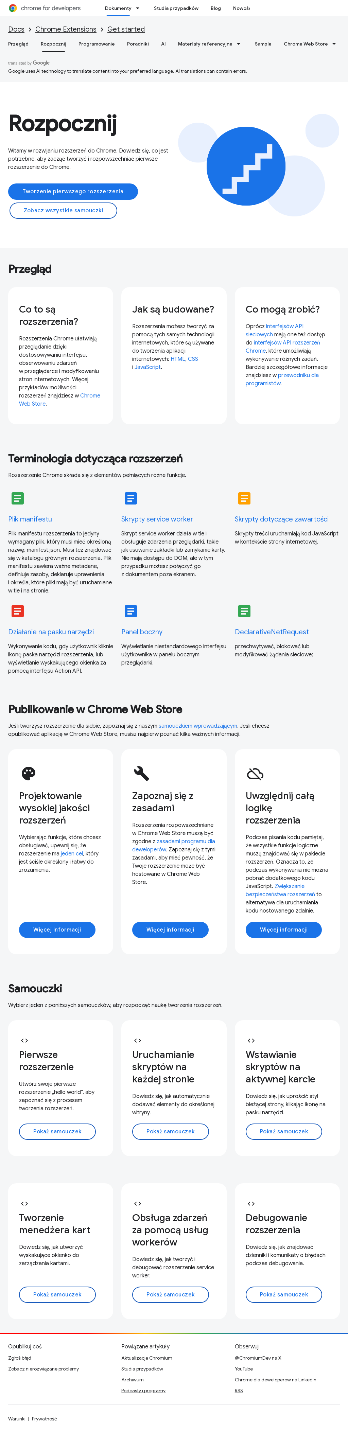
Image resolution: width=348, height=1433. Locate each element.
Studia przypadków (176, 8)
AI (163, 44)
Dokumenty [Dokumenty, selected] (118, 8)
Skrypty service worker (157, 519)
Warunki (16, 1418)
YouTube (244, 1369)
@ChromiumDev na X (258, 1358)
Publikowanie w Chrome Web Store (95, 709)
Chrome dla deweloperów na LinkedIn (275, 1380)
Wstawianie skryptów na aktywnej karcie (280, 1067)
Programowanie (97, 44)
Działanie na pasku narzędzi (51, 632)
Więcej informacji (57, 929)
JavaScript (148, 367)
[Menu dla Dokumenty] (140, 8)
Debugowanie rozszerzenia (276, 1224)
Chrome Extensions (66, 29)
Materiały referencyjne (205, 44)
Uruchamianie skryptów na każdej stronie (163, 1067)
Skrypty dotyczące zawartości (282, 519)
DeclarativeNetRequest (272, 632)
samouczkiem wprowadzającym (198, 726)
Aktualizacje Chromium (146, 1358)
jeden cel (72, 853)
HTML (178, 359)
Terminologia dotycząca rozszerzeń (95, 458)
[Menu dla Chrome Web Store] (336, 44)
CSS (193, 359)
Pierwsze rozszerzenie (46, 1061)
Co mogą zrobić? (283, 309)
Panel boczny (141, 632)
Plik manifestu (30, 519)
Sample (263, 44)
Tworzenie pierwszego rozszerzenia (73, 191)
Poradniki (138, 44)
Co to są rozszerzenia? (48, 315)
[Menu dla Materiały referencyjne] (240, 44)
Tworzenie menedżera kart (54, 1224)
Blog (216, 8)
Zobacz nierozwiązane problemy (43, 1369)
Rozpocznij (62, 123)
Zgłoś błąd (19, 1358)
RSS (239, 1390)
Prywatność (44, 1418)
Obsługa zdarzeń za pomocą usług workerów (170, 1230)
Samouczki (35, 988)
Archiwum (132, 1380)
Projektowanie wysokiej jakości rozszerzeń (54, 808)
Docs (16, 29)
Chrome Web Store (306, 44)
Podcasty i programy (143, 1390)
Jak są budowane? (173, 309)
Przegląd (18, 44)
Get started (126, 29)
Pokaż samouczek (57, 1131)
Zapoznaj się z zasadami (162, 802)
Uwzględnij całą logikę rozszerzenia (280, 808)
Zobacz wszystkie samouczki (63, 210)
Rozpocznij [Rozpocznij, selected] (53, 44)
